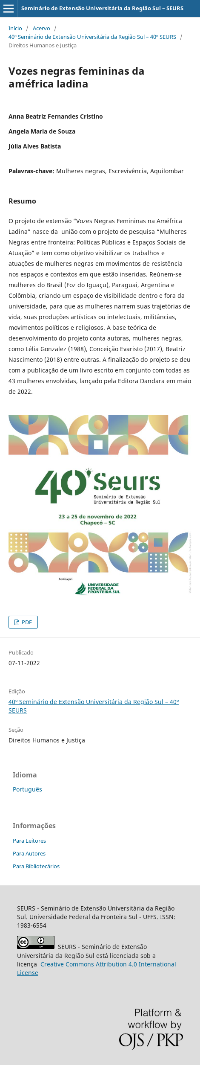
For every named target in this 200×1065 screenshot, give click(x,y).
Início (15, 28)
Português (27, 789)
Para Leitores (29, 840)
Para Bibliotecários (36, 866)
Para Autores (29, 853)
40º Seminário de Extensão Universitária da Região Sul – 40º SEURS (92, 37)
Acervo (41, 28)
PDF (26, 622)
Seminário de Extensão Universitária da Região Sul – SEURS (102, 8)
